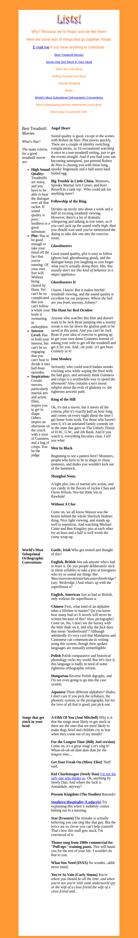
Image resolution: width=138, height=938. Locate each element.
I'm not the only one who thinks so (83, 776)
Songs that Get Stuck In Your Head (69, 62)
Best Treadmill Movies (68, 55)
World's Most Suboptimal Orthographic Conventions (69, 97)
